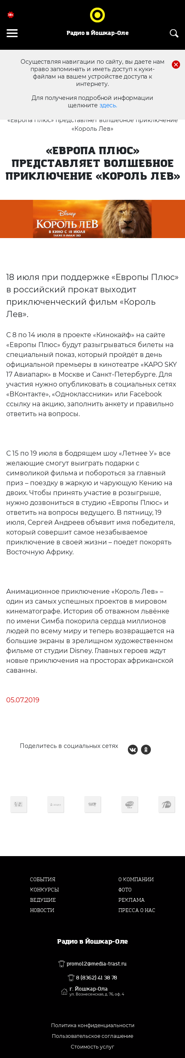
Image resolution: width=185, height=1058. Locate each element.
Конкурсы (44, 890)
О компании (136, 879)
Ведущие (43, 900)
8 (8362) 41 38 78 (96, 978)
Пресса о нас (136, 910)
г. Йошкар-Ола (96, 991)
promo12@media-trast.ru (97, 964)
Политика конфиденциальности (92, 1025)
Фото (125, 890)
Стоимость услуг (92, 1047)
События (43, 879)
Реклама (131, 900)
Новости (42, 910)
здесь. (108, 105)
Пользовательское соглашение (92, 1036)
